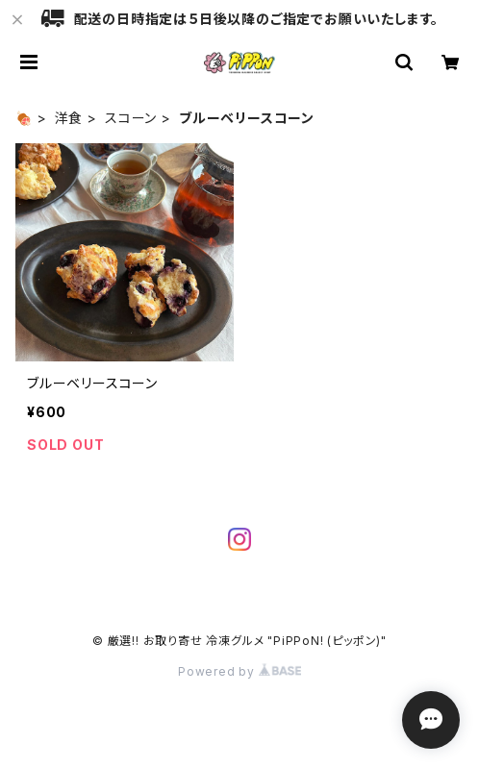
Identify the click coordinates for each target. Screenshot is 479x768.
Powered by (239, 671)
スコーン (131, 118)
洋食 (69, 118)
